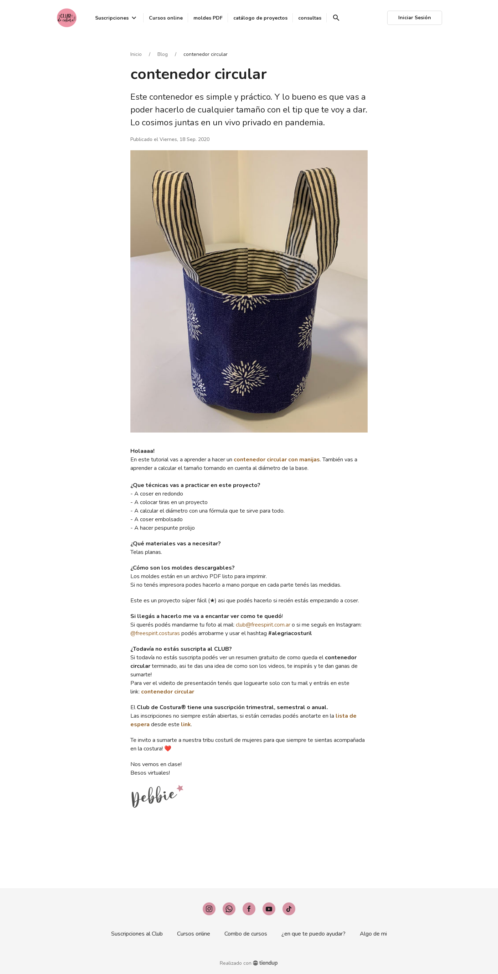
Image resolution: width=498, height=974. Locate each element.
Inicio (136, 54)
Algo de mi (373, 934)
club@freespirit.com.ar (263, 625)
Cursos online (193, 934)
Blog (162, 54)
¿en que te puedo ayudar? (313, 934)
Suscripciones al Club (137, 934)
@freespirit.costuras (155, 633)
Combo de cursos (245, 934)
